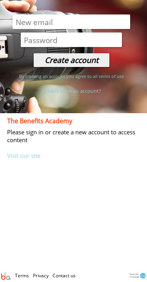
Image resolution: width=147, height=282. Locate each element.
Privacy (41, 275)
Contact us (64, 275)
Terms (22, 275)
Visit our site (23, 155)
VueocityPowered (138, 276)
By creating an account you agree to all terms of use (71, 76)
